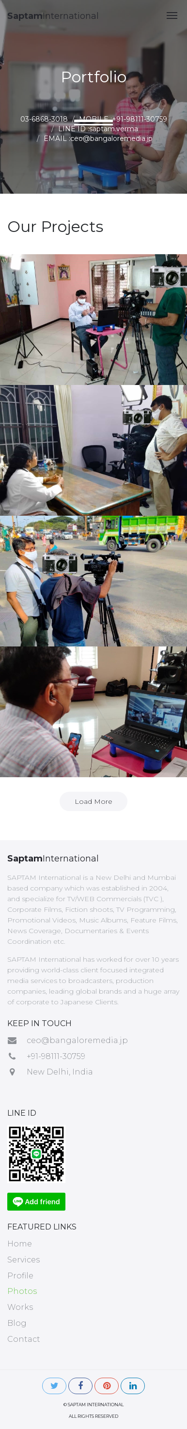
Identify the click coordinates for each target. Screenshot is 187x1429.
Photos (22, 1291)
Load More (93, 801)
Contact (23, 1339)
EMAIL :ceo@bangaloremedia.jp (98, 138)
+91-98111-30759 (56, 1056)
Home (19, 1243)
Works (20, 1307)
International (53, 16)
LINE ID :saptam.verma (98, 128)
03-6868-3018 (44, 119)
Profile (20, 1275)
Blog (17, 1323)
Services (23, 1259)
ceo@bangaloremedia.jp (77, 1040)
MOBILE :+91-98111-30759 (123, 119)
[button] (172, 15)
